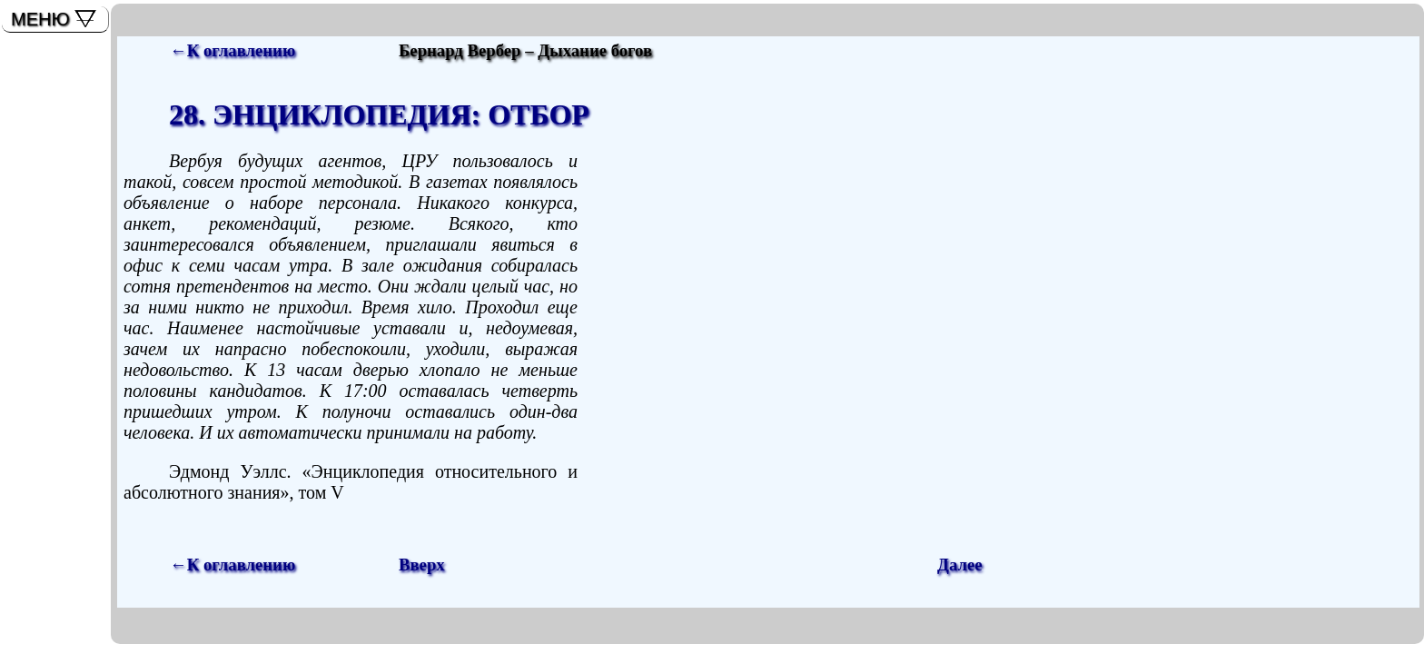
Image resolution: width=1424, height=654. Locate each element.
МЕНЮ (40, 19)
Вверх (422, 564)
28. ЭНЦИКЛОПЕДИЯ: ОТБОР (379, 114)
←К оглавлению (232, 50)
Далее (959, 564)
